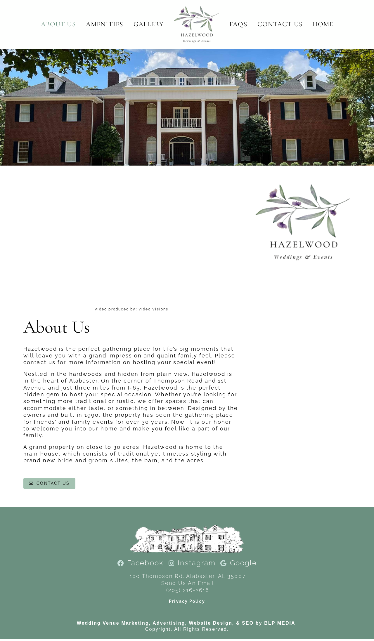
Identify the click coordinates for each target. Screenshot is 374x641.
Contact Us (279, 24)
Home (323, 24)
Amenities (104, 24)
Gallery (149, 24)
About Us (58, 24)
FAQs (238, 24)
